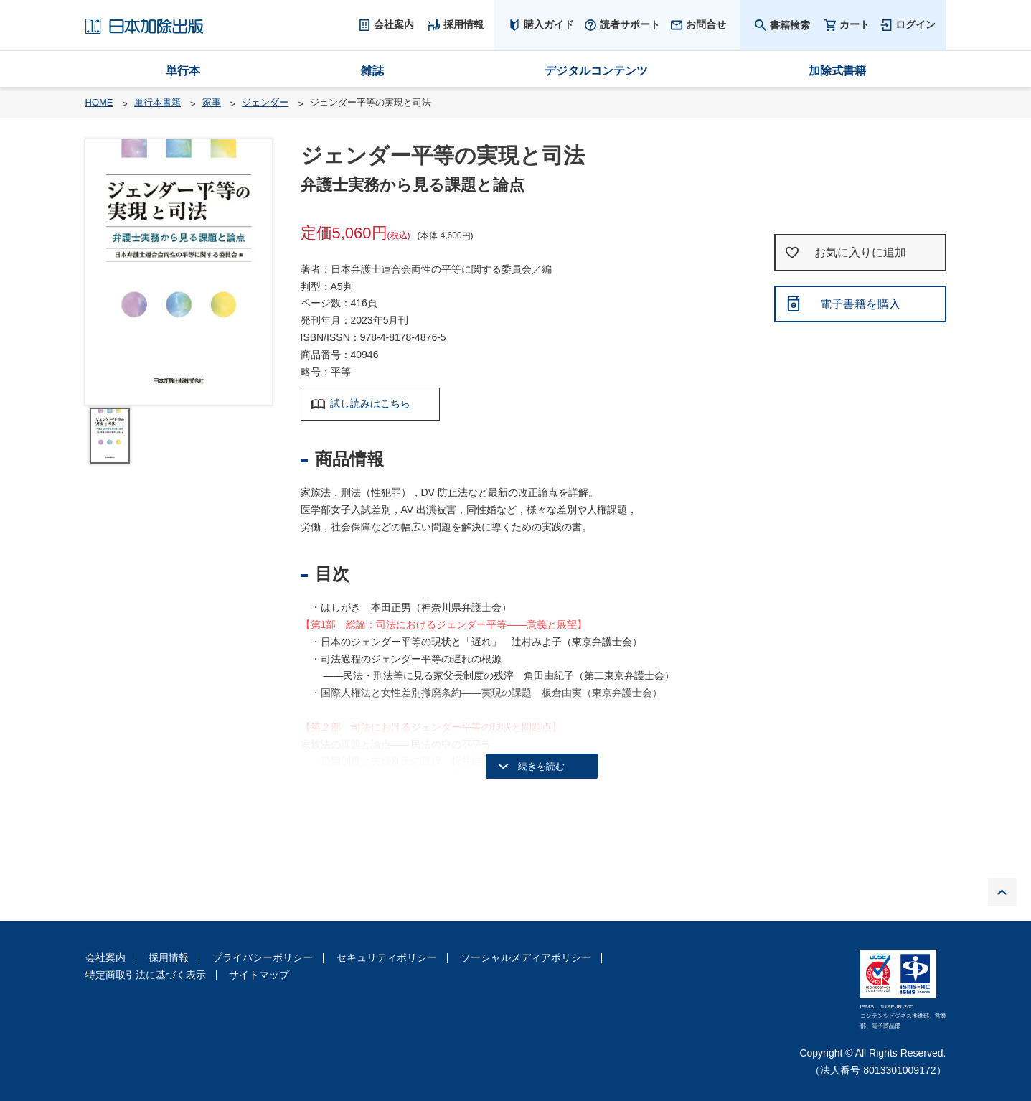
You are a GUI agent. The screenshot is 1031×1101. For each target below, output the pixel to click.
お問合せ (706, 24)
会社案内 (105, 957)
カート (854, 24)
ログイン (915, 24)
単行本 (183, 71)
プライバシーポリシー (262, 957)
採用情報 (169, 957)
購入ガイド (549, 24)
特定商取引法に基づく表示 (145, 974)
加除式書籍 (837, 71)
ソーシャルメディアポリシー (526, 957)
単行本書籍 (157, 102)
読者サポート (630, 24)
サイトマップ (259, 974)
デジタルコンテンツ (596, 71)
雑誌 (372, 71)
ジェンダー (265, 102)
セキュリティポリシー (386, 957)
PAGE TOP (1002, 892)
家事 (211, 102)
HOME (99, 102)
